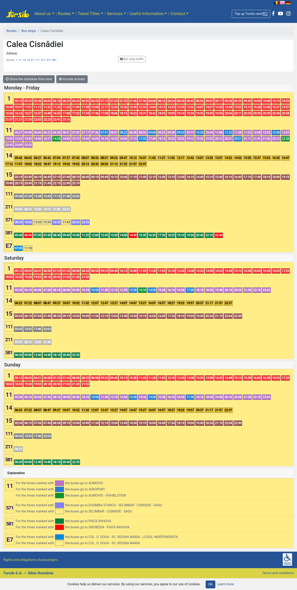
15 (28, 59)
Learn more (225, 584)
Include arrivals (72, 79)
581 (54, 59)
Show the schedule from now (29, 79)
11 (20, 59)
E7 (32, 59)
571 (48, 59)
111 (37, 59)
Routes (64, 13)
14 (24, 59)
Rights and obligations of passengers (30, 560)
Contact (178, 13)
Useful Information (147, 13)
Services (114, 13)
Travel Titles (89, 13)
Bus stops (28, 31)
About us (42, 13)
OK (210, 584)
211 (43, 59)
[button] (251, 14)
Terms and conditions (278, 573)
